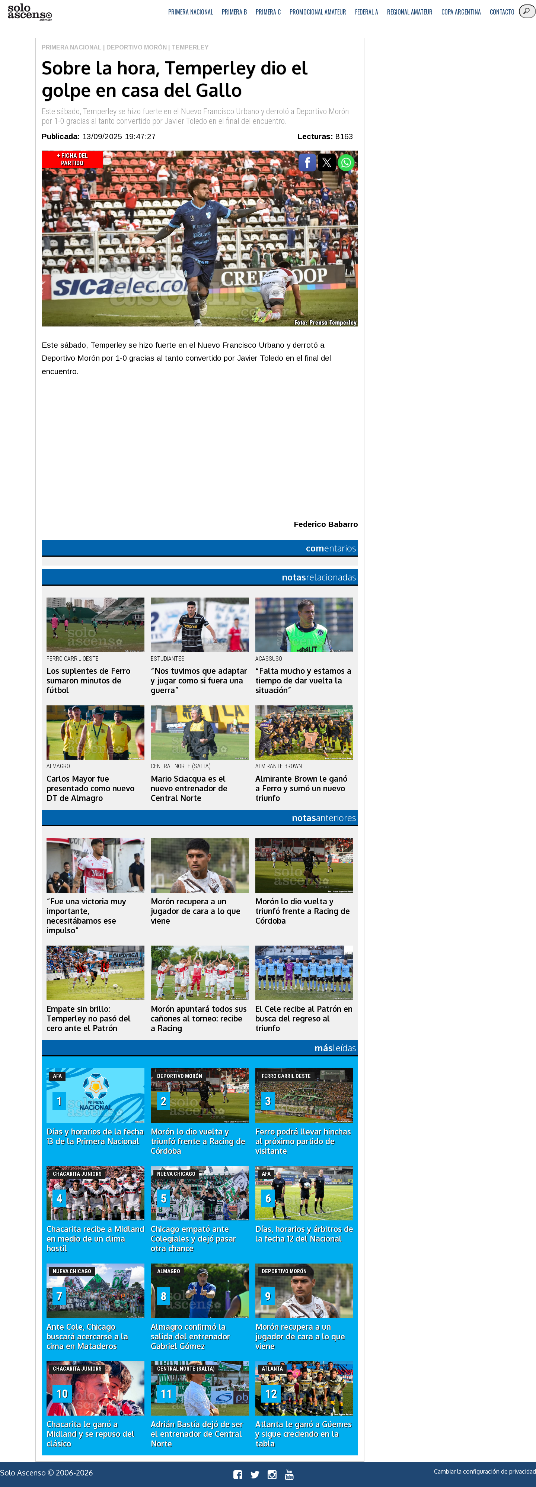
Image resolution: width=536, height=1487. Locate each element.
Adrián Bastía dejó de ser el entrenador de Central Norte (197, 1433)
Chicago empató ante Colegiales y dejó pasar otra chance (193, 1238)
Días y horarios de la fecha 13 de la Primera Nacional (95, 1136)
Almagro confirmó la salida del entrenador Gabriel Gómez (190, 1336)
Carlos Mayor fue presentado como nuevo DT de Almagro (90, 788)
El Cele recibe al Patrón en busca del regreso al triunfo (303, 1018)
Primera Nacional (190, 11)
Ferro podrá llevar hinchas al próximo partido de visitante (303, 1141)
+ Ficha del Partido (72, 159)
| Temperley (187, 47)
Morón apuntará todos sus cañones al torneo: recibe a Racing (199, 1018)
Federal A (366, 11)
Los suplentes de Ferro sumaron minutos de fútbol (88, 680)
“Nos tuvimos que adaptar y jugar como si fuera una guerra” (199, 680)
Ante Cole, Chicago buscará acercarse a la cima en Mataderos (87, 1336)
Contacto (502, 11)
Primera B (234, 11)
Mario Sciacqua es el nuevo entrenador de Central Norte (189, 788)
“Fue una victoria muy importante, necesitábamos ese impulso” (86, 916)
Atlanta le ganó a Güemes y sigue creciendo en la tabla (303, 1433)
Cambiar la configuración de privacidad (485, 1471)
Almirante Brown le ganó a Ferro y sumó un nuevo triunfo (301, 788)
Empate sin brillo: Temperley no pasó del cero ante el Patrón (89, 1018)
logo (30, 12)
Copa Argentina (461, 11)
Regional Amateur (410, 11)
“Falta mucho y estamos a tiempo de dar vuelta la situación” (303, 680)
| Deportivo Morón (134, 47)
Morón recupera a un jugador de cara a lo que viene (195, 911)
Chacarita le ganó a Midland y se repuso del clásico (90, 1433)
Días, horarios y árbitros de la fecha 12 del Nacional (304, 1233)
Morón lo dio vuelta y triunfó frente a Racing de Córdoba (302, 911)
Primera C (268, 11)
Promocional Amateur (318, 11)
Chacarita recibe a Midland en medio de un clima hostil (95, 1238)
